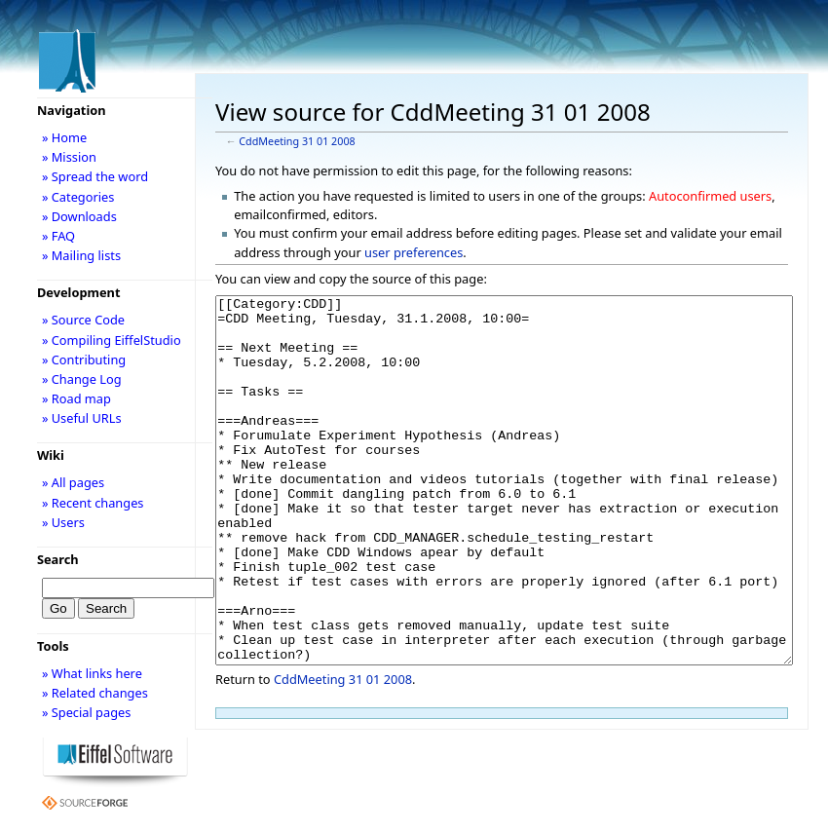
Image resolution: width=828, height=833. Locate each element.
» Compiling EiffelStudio (111, 340)
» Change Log (82, 379)
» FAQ (58, 236)
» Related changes (95, 692)
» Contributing (84, 359)
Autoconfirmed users (710, 196)
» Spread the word (95, 176)
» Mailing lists (81, 255)
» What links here (92, 673)
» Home (64, 137)
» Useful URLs (82, 418)
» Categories (78, 197)
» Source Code (83, 319)
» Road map (76, 398)
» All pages (73, 482)
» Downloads (79, 216)
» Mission (69, 157)
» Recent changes (93, 502)
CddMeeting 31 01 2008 (297, 141)
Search (58, 559)
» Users (63, 522)
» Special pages (86, 712)
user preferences (413, 252)
